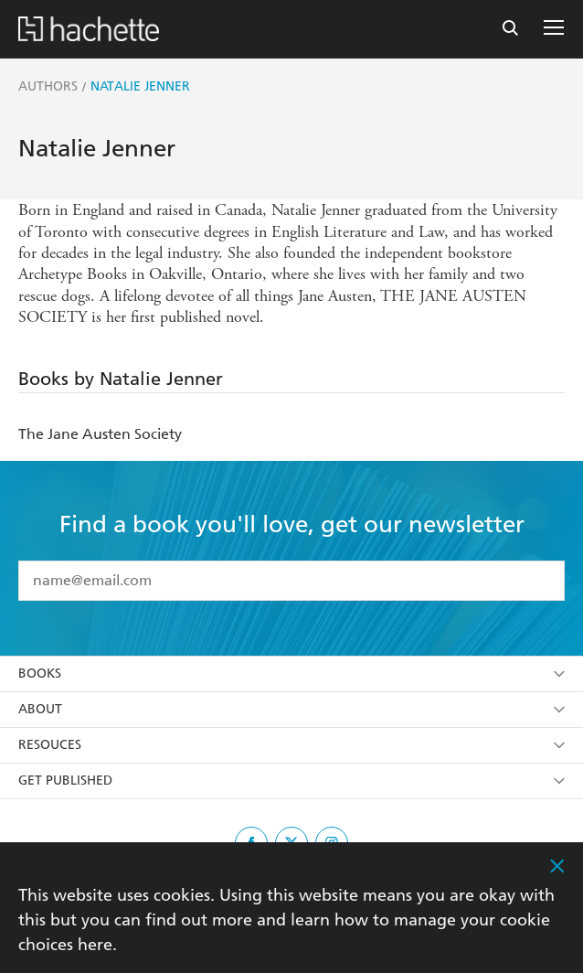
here (95, 944)
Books (291, 673)
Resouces (291, 745)
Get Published (291, 780)
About (291, 709)
